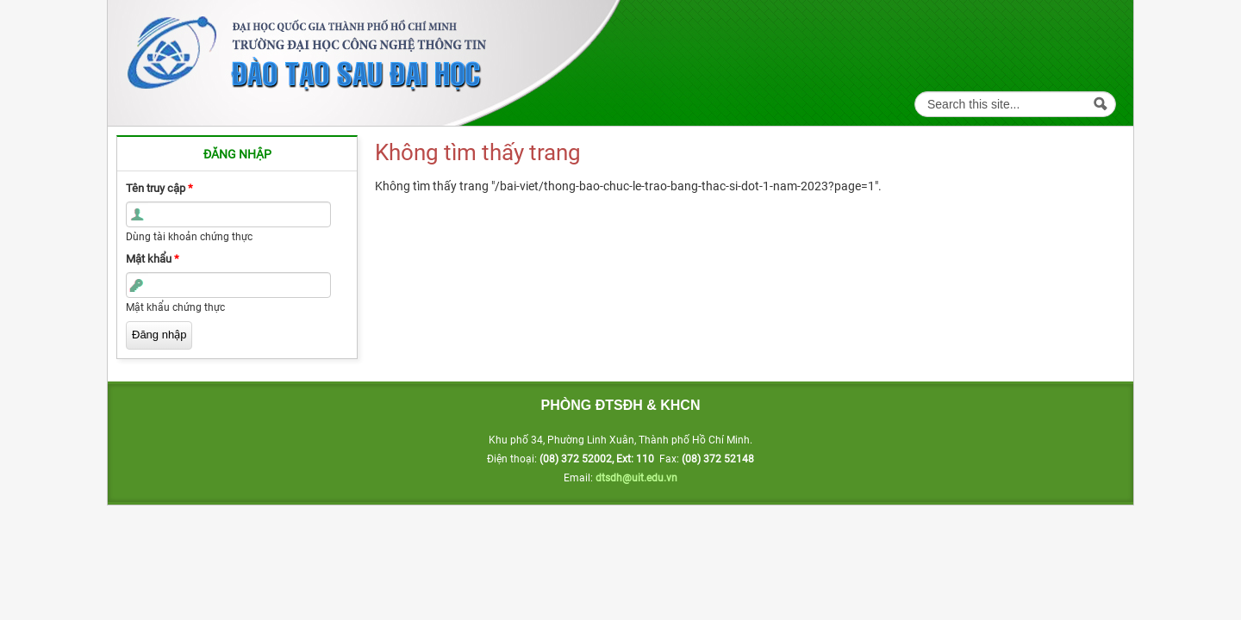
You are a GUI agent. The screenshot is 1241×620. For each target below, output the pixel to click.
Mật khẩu (152, 258)
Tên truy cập (159, 188)
